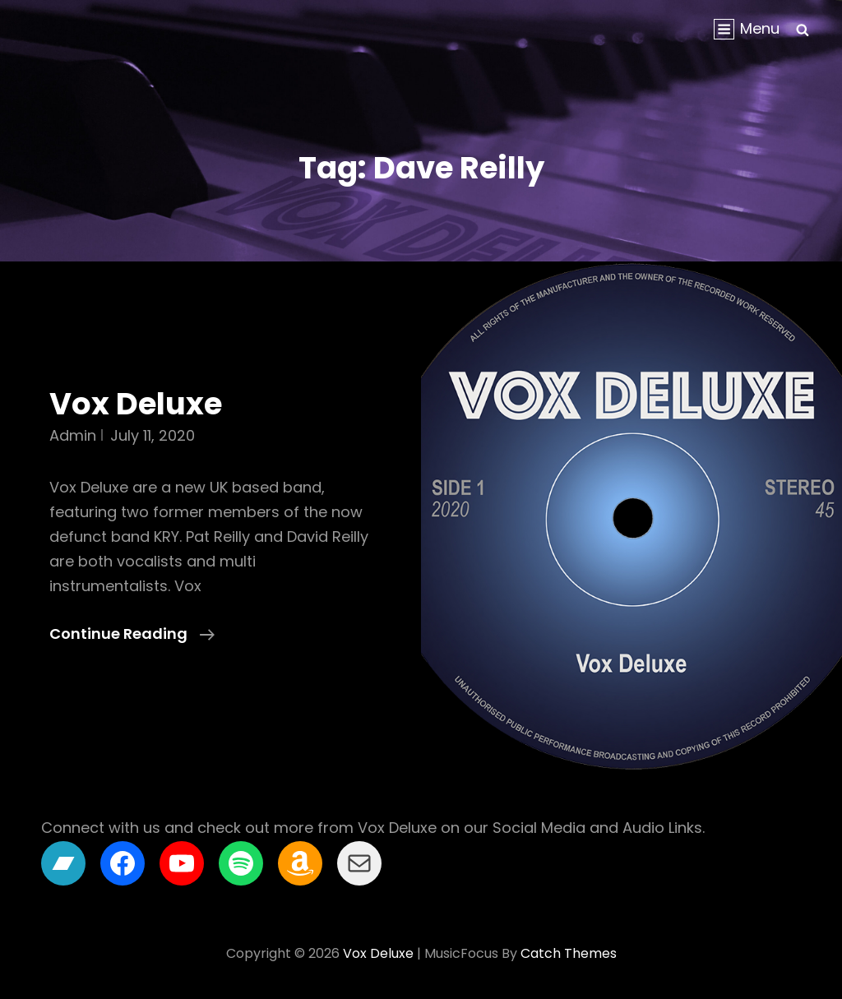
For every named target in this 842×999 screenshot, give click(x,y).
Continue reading (132, 634)
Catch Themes (568, 953)
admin (72, 435)
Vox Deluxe (135, 403)
